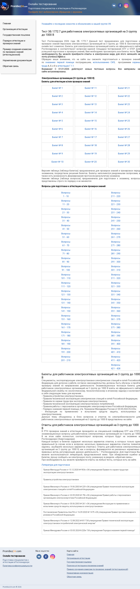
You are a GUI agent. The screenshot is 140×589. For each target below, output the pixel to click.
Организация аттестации (15, 29)
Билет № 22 (124, 96)
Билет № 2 (57, 96)
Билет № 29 (124, 153)
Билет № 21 (124, 88)
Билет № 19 (91, 153)
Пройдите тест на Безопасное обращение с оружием (55, 12)
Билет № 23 (124, 104)
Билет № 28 (124, 145)
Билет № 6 (57, 129)
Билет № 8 (57, 145)
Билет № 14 (91, 112)
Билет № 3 (57, 104)
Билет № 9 (57, 153)
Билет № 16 (91, 129)
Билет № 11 (91, 88)
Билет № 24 (124, 112)
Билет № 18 (91, 145)
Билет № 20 (91, 161)
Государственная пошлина (16, 35)
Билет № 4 (57, 112)
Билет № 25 (124, 120)
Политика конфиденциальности (17, 566)
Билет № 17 (91, 137)
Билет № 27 (124, 137)
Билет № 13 (91, 104)
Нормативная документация (17, 60)
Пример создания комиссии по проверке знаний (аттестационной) (17, 52)
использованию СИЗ (104, 62)
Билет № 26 (124, 129)
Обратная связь (11, 66)
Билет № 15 (91, 120)
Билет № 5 (57, 120)
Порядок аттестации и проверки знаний (14, 42)
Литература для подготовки (56, 465)
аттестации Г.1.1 (66, 66)
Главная (7, 23)
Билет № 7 (57, 137)
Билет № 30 (124, 161)
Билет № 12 (91, 96)
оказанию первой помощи (59, 62)
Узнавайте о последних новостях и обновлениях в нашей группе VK (76, 24)
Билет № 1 (57, 88)
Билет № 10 (57, 161)
